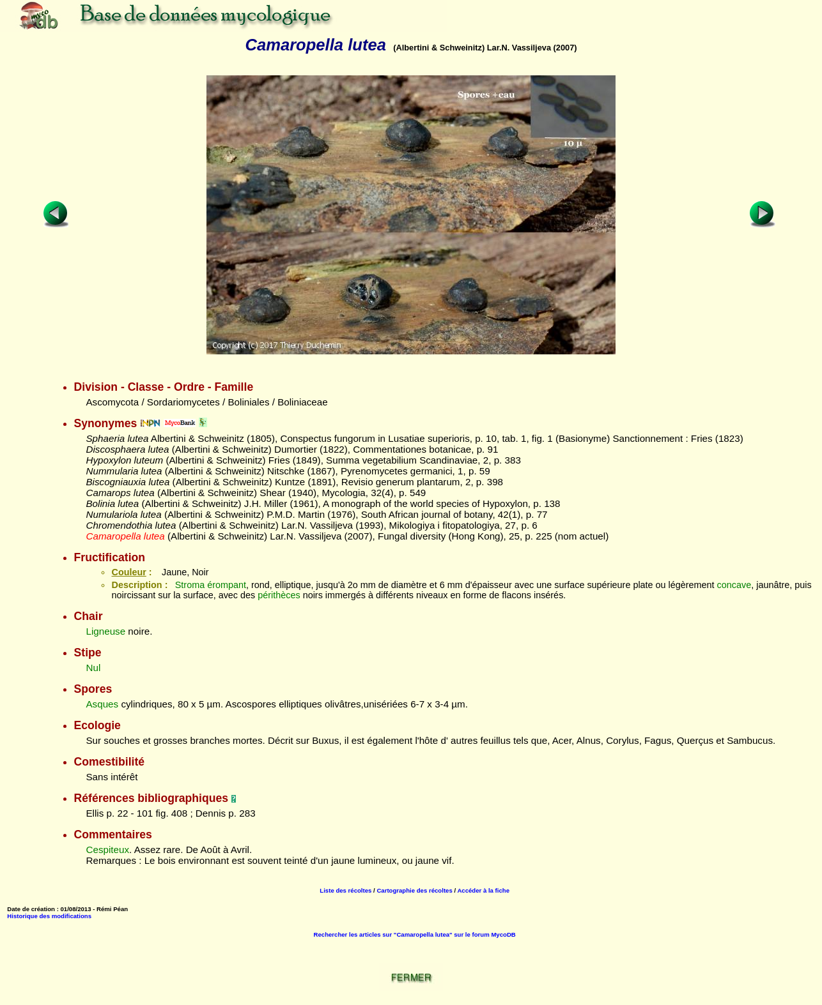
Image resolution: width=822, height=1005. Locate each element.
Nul (93, 667)
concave (734, 585)
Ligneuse (105, 631)
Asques (102, 704)
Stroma (190, 585)
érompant (226, 585)
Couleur (128, 572)
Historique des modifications (49, 915)
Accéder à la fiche (483, 890)
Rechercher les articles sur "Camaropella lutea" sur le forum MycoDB (415, 934)
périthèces (279, 595)
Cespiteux (107, 849)
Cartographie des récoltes (414, 890)
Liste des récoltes (345, 890)
